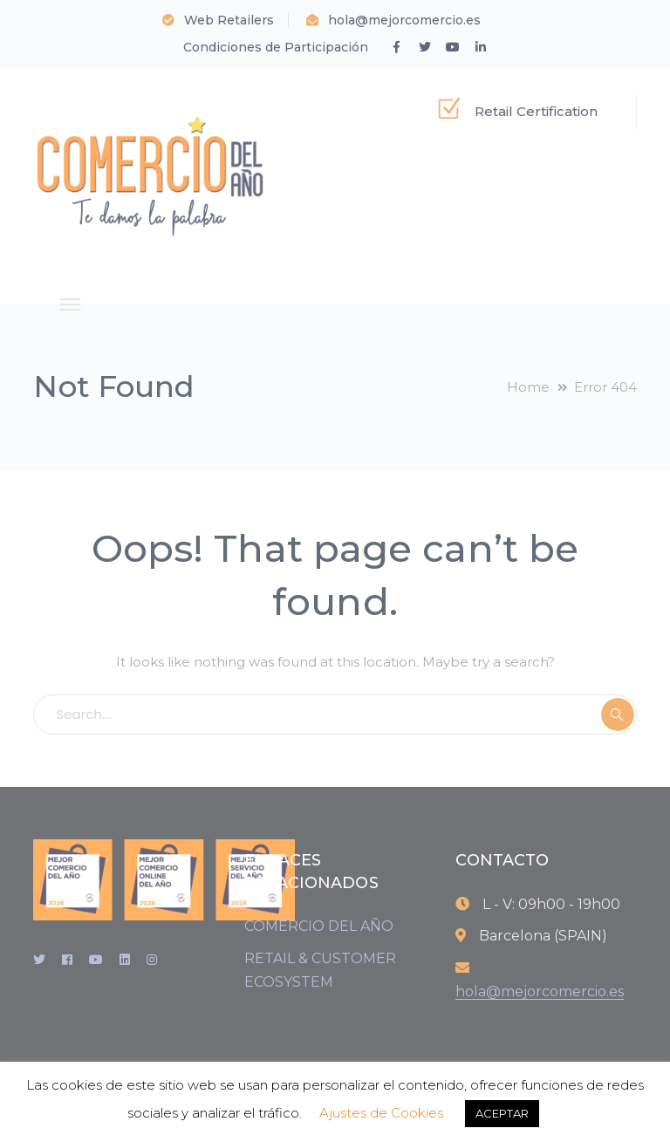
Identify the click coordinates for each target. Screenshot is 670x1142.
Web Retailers (229, 20)
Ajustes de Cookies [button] (381, 1112)
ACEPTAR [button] (502, 1113)
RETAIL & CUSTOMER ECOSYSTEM (320, 970)
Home (528, 387)
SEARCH (617, 714)
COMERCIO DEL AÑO (318, 926)
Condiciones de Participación (275, 47)
